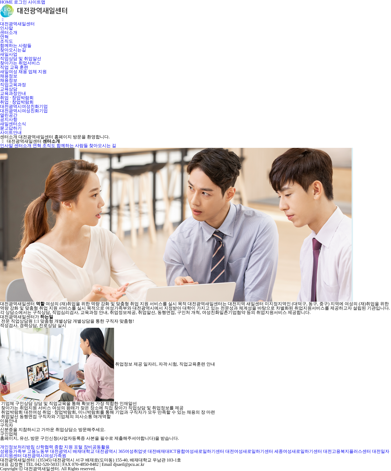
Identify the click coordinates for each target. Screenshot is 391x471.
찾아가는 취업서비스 (20, 63)
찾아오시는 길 (102, 145)
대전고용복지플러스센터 (347, 451)
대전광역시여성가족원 (44, 455)
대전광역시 (61, 451)
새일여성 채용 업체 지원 (23, 71)
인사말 (6, 28)
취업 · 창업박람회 (17, 97)
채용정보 (8, 76)
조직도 (6, 41)
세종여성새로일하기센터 (298, 451)
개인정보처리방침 (17, 447)
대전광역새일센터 (17, 23)
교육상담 (8, 89)
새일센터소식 (13, 123)
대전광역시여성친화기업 (24, 106)
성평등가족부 (13, 451)
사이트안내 (11, 132)
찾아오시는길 (13, 50)
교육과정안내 (13, 93)
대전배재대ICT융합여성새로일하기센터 (186, 451)
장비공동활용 (97, 447)
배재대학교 (83, 451)
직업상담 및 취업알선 (20, 58)
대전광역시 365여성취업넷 (121, 451)
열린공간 (8, 115)
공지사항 (8, 119)
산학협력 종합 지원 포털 (59, 447)
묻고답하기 (11, 128)
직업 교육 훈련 (14, 67)
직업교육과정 (13, 84)
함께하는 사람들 (15, 45)
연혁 (4, 37)
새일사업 (8, 54)
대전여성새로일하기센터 (249, 451)
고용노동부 (38, 451)
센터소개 (8, 32)
